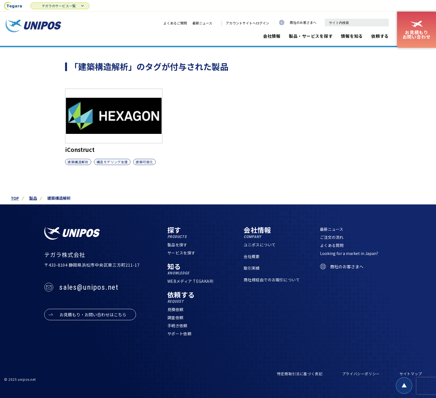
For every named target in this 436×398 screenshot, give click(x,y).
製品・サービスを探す (311, 36)
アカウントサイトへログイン (247, 23)
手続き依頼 (177, 325)
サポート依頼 (179, 334)
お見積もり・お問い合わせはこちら (93, 314)
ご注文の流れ (331, 237)
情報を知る (352, 36)
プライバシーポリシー (361, 373)
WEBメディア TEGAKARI (190, 281)
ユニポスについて (260, 245)
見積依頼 (175, 309)
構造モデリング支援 (112, 161)
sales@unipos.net (88, 287)
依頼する (380, 36)
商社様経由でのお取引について (272, 280)
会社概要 (252, 256)
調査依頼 (175, 317)
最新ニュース (202, 23)
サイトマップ (410, 373)
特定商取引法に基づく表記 (300, 373)
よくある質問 (331, 245)
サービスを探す (181, 253)
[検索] (382, 22)
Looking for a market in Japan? (349, 253)
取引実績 (252, 268)
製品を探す (177, 245)
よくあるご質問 (175, 23)
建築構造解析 (78, 161)
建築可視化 (144, 161)
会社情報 (272, 36)
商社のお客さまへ (297, 22)
